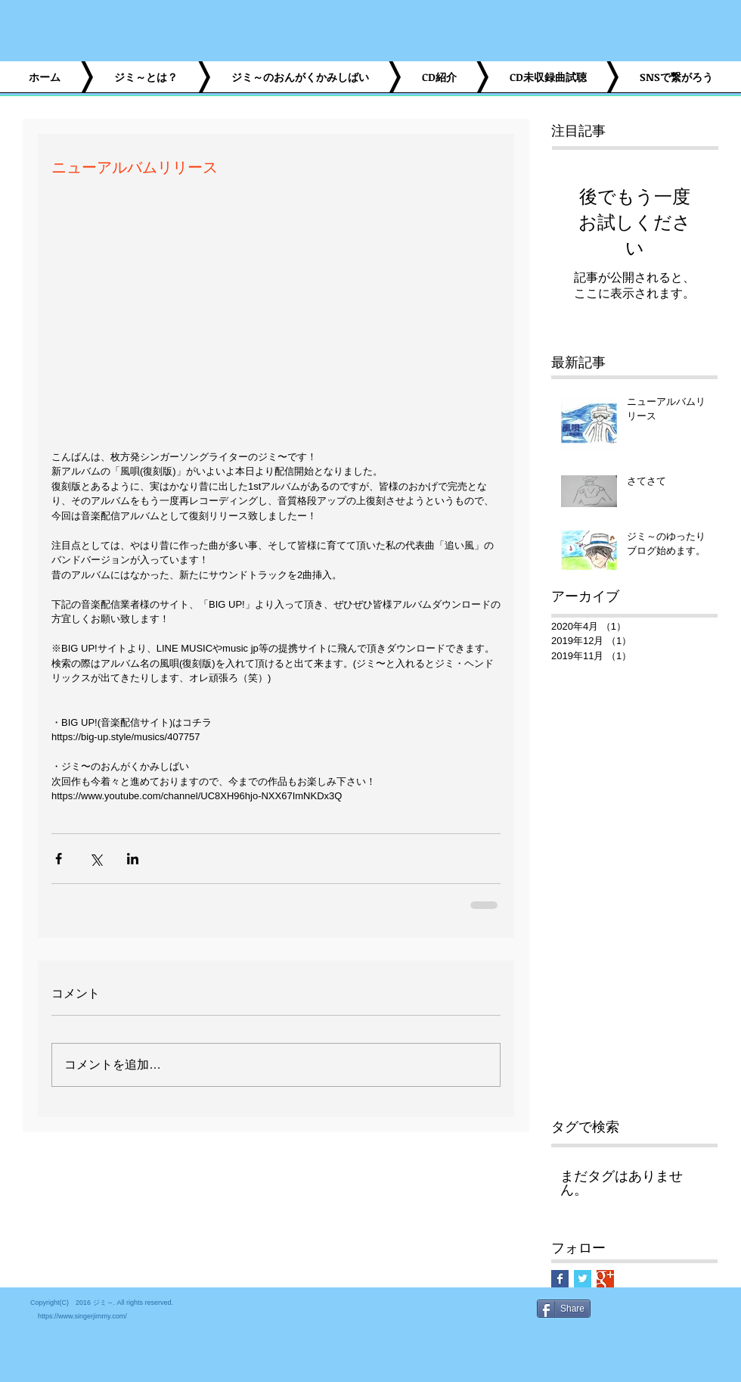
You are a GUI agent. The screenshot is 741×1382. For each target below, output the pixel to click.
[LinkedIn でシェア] (133, 858)
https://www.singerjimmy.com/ (82, 1316)
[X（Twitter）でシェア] (95, 858)
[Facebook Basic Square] (560, 1278)
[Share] (564, 1309)
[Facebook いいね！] (596, 1344)
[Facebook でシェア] (58, 858)
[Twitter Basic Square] (582, 1278)
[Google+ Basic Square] (605, 1278)
